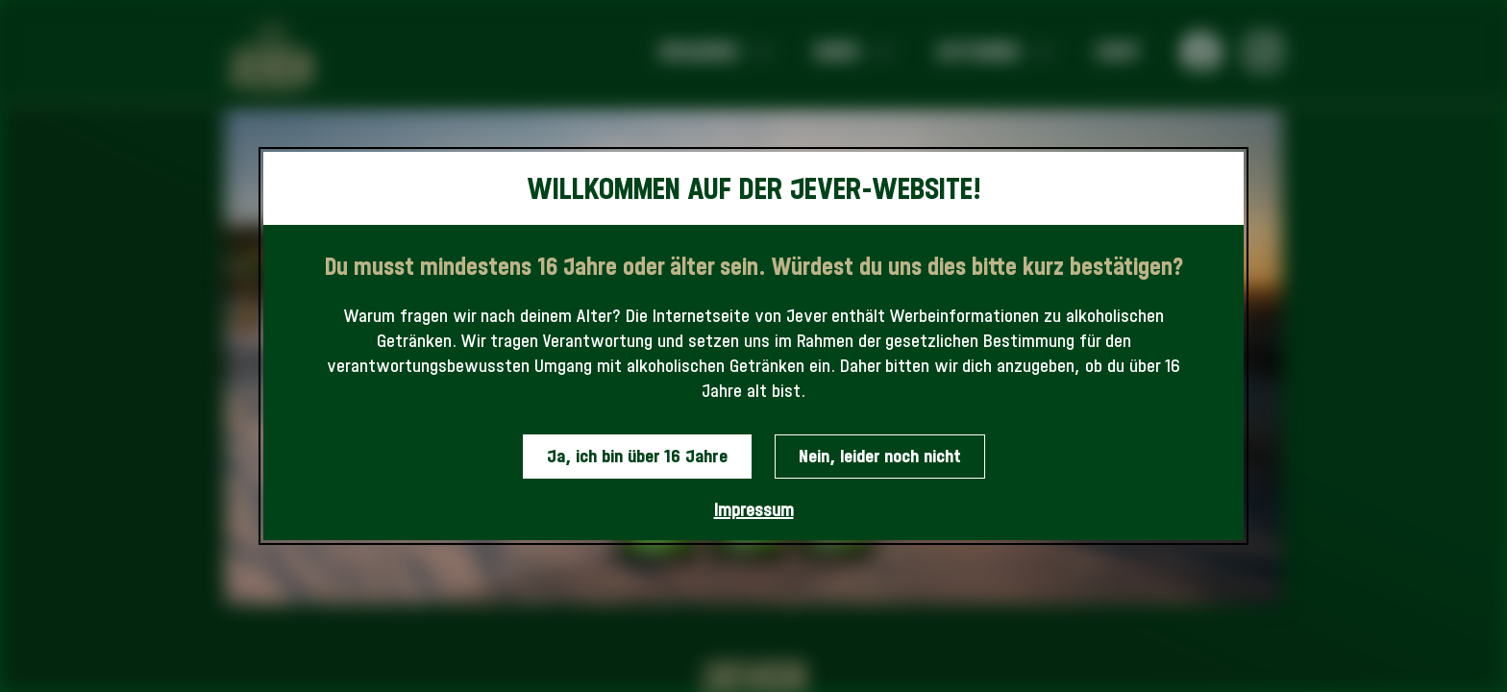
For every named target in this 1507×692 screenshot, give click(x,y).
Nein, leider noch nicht (880, 456)
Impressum (754, 510)
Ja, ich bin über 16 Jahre (637, 456)
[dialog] (753, 346)
